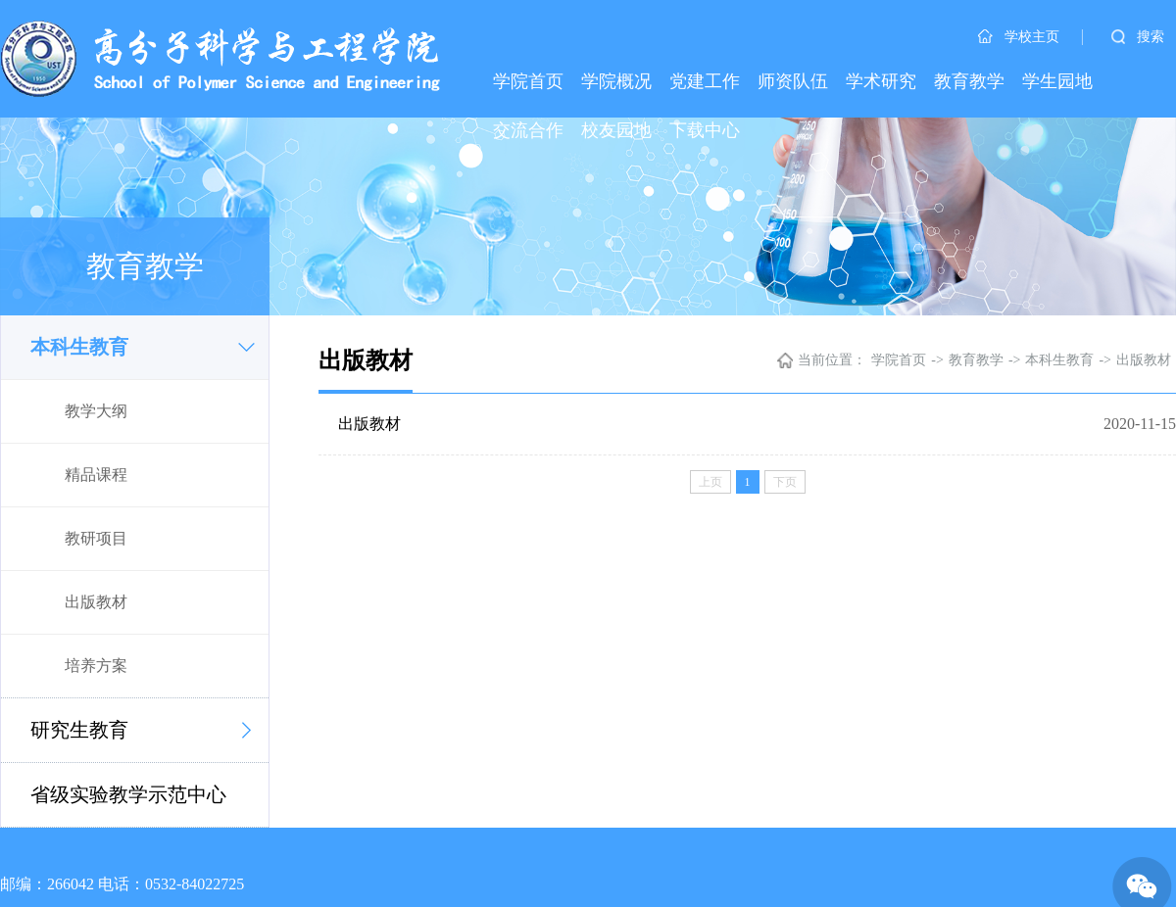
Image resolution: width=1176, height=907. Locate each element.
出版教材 (96, 602)
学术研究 (881, 81)
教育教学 (969, 81)
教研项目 (96, 538)
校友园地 (616, 130)
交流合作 (528, 130)
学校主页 (1018, 36)
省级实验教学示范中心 (128, 794)
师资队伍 (793, 81)
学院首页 (528, 81)
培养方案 (96, 665)
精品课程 (96, 474)
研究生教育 (79, 729)
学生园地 (1057, 81)
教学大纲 (96, 411)
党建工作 (704, 81)
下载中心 (704, 130)
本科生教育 (79, 347)
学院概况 (616, 81)
